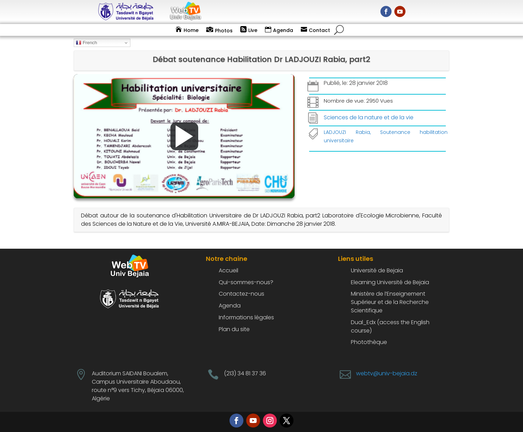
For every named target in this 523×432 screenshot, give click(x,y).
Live (252, 30)
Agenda (283, 30)
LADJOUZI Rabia (347, 132)
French (86, 43)
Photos (224, 30)
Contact (319, 30)
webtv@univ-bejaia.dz (386, 373)
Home (191, 30)
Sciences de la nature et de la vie (368, 117)
